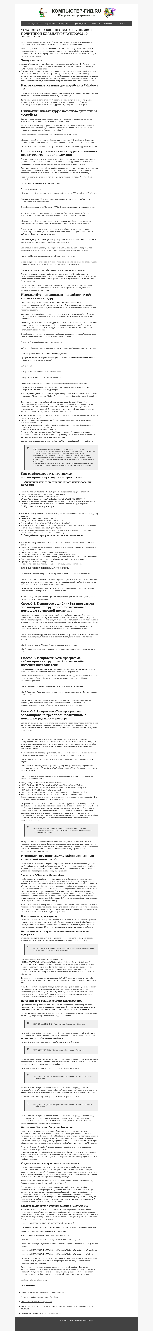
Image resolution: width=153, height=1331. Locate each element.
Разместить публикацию (102, 23)
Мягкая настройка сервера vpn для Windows (39, 1297)
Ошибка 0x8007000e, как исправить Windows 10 (40, 1313)
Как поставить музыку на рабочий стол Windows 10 (42, 1292)
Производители (80, 23)
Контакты (121, 23)
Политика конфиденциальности (81, 1321)
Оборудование (34, 23)
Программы (64, 23)
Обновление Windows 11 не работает (36, 1302)
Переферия (50, 23)
